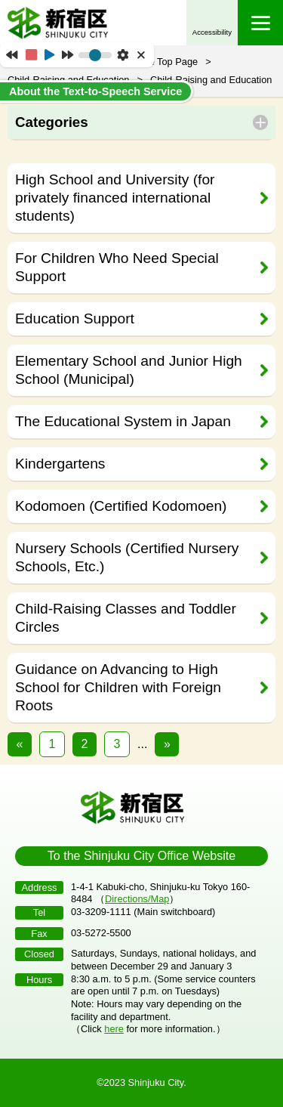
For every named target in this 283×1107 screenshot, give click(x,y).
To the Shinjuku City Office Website (141, 855)
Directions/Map (137, 898)
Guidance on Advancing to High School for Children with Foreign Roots (118, 687)
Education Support (74, 318)
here (114, 1028)
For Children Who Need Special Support (117, 267)
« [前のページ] (20, 743)
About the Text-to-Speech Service (95, 91)
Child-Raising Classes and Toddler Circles (125, 618)
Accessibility (212, 32)
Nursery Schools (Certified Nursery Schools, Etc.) (126, 557)
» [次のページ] (167, 743)
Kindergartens (60, 464)
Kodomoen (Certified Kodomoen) (121, 506)
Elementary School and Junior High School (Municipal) (128, 370)
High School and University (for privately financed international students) (114, 198)
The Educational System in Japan (123, 421)
